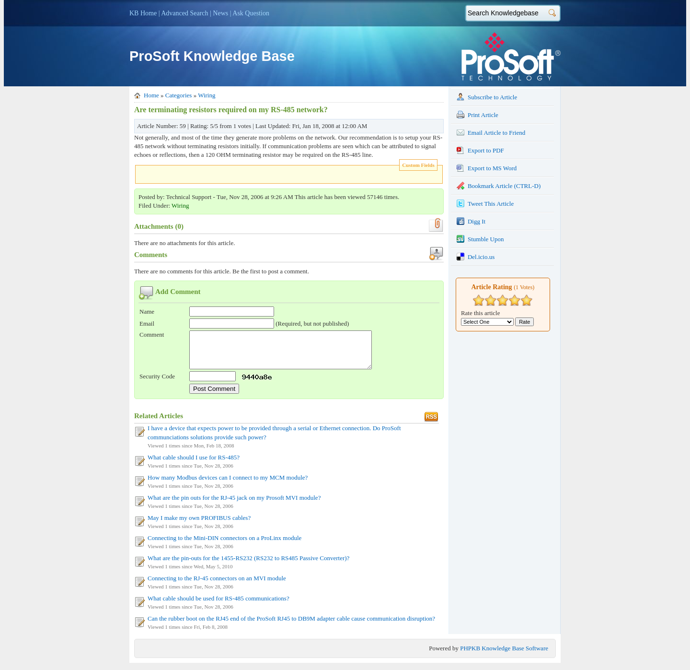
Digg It (471, 221)
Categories (178, 95)
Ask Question (250, 13)
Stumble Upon (480, 239)
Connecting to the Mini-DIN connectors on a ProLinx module (224, 545)
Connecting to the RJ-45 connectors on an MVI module (217, 585)
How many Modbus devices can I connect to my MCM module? (228, 484)
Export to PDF (480, 150)
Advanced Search (184, 13)
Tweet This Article (485, 203)
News (220, 13)
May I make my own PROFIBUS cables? (199, 525)
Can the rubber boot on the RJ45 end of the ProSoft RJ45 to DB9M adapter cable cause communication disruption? (291, 625)
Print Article (477, 114)
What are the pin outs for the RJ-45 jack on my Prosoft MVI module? (234, 504)
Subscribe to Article (487, 97)
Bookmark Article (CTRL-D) (498, 185)
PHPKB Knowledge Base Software (504, 655)
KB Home (143, 13)
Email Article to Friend (491, 132)
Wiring (206, 95)
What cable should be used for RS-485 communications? (218, 605)
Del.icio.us (475, 256)
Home (151, 95)
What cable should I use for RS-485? (194, 464)
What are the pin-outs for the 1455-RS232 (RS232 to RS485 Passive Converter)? (248, 565)
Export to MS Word (487, 168)
